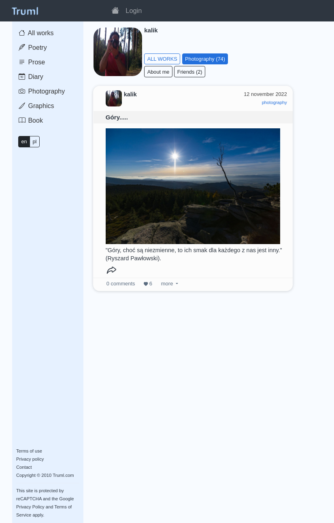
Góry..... (117, 117)
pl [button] (34, 141)
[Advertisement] (193, 383)
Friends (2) (189, 72)
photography (274, 102)
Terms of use (29, 451)
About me (158, 72)
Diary (31, 76)
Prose (32, 62)
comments (120, 284)
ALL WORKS (162, 59)
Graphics (36, 105)
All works (36, 33)
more (167, 284)
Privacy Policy (30, 506)
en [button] (24, 141)
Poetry (33, 47)
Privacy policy (30, 459)
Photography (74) (205, 59)
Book (31, 120)
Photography (42, 91)
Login (134, 10)
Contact (24, 467)
